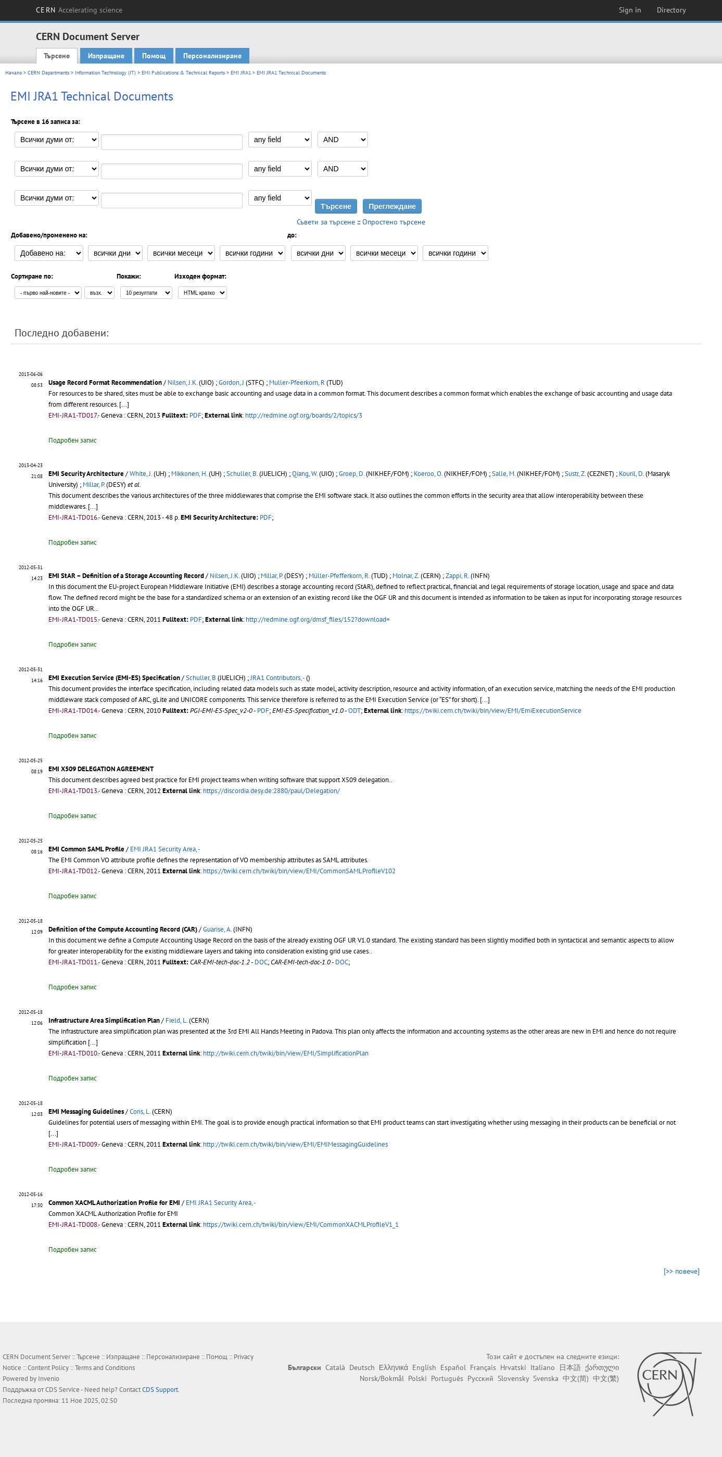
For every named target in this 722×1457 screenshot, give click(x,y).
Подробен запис (72, 440)
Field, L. (176, 1020)
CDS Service (62, 1389)
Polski (417, 1378)
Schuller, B (201, 677)
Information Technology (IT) (105, 72)
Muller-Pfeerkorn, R (297, 382)
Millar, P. (94, 484)
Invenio (48, 1378)
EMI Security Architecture (86, 473)
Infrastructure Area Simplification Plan (104, 1020)
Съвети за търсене (326, 222)
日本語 (570, 1367)
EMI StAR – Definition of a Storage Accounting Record (126, 575)
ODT (354, 710)
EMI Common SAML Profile (86, 849)
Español (453, 1367)
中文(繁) (606, 1378)
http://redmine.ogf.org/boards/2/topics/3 (303, 415)
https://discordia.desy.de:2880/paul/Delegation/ (271, 790)
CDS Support (160, 1389)
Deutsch (362, 1367)
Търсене (57, 55)
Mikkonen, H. (189, 473)
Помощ (154, 55)
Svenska (546, 1378)
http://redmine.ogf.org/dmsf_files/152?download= (318, 619)
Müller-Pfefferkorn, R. (339, 575)
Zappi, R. (457, 575)
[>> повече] (682, 1271)
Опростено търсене (393, 222)
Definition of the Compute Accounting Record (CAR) (122, 929)
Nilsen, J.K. (182, 382)
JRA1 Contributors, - (277, 677)
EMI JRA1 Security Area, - (165, 849)
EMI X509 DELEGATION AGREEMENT (101, 768)
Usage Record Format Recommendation (105, 382)
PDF (195, 415)
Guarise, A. (217, 929)
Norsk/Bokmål (382, 1378)
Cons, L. (140, 1111)
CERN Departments (48, 72)
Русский (480, 1378)
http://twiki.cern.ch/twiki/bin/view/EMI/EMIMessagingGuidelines (295, 1144)
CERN (79, 10)
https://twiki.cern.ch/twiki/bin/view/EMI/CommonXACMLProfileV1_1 (301, 1224)
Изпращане (106, 55)
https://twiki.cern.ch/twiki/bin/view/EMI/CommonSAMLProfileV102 (299, 870)
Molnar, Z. (405, 575)
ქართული (602, 1367)
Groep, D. (351, 473)
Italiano (542, 1367)
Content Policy (48, 1367)
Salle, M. (503, 473)
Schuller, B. (242, 473)
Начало (13, 72)
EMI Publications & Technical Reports (183, 72)
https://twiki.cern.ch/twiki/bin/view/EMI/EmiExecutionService (492, 710)
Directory (671, 10)
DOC (261, 962)
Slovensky (513, 1378)
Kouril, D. (631, 473)
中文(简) (576, 1378)
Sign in (630, 10)
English (424, 1367)
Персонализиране (212, 55)
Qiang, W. (305, 473)
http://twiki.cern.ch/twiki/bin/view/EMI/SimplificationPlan (286, 1053)
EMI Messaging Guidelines (86, 1111)
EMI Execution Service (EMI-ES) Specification (115, 677)
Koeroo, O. (428, 473)
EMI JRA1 (241, 72)
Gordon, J (231, 382)
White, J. (141, 473)
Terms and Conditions (105, 1367)
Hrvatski (513, 1367)
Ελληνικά (393, 1367)
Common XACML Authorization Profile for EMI (114, 1202)
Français (483, 1367)
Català (335, 1367)
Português (447, 1378)
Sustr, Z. (575, 473)
